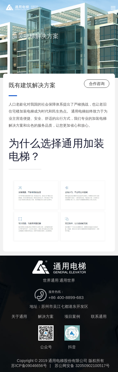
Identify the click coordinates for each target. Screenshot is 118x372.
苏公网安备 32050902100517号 (82, 365)
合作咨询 (97, 83)
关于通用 (19, 316)
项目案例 (72, 316)
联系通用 (99, 316)
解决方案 (46, 316)
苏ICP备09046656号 (29, 365)
